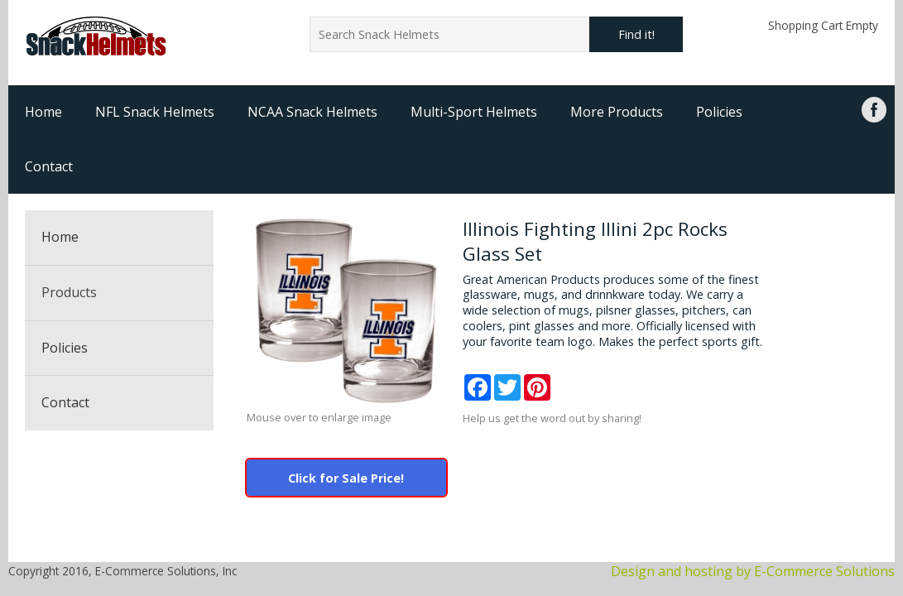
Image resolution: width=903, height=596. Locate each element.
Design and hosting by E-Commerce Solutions (753, 571)
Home (43, 112)
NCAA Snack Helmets (312, 112)
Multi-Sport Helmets (474, 112)
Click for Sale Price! (346, 478)
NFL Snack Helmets (154, 112)
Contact (49, 166)
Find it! (636, 34)
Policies (719, 112)
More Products (616, 112)
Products (69, 292)
